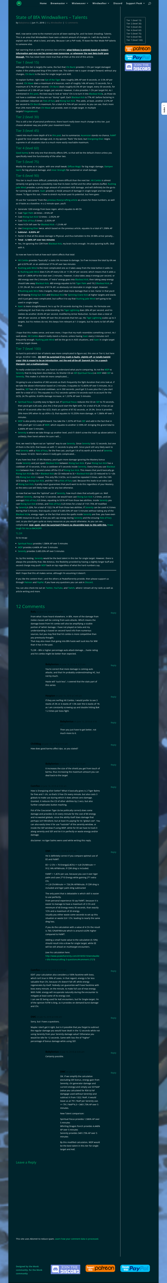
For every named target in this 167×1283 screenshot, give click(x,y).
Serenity (20, 373)
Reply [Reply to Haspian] (113, 696)
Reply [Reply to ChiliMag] (113, 744)
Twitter (49, 587)
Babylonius (24, 22)
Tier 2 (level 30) (133, 23)
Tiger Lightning (71, 310)
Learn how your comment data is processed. (77, 1238)
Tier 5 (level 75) (133, 33)
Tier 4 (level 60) (133, 30)
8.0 (48, 22)
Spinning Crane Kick (78, 294)
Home (43, 3)
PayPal (40, 582)
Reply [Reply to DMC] (113, 852)
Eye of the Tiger (52, 79)
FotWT (113, 135)
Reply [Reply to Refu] (113, 612)
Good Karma (22, 152)
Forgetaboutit (31, 111)
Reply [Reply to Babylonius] (113, 665)
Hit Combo (96, 180)
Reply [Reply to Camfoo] (113, 787)
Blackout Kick (95, 93)
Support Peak (134, 3)
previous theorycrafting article (62, 200)
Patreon (28, 582)
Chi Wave (28, 83)
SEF (75, 373)
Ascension (86, 135)
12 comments (71, 22)
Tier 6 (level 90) (133, 36)
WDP (107, 369)
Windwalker (99, 3)
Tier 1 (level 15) (133, 20)
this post (34, 93)
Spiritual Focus (85, 373)
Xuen (42, 190)
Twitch (71, 587)
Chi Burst (70, 67)
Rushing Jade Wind (27, 268)
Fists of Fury (49, 100)
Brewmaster (58, 3)
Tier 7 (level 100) (134, 40)
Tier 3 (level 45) (133, 27)
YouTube (58, 587)
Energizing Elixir (95, 138)
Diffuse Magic (74, 166)
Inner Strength (58, 170)
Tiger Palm (28, 213)
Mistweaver (79, 3)
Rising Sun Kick (67, 100)
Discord (117, 3)
